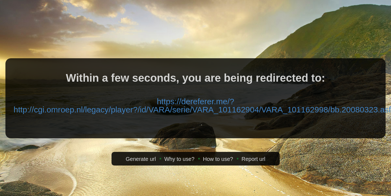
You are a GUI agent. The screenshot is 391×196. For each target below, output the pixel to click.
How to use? (218, 159)
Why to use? (179, 159)
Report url (253, 159)
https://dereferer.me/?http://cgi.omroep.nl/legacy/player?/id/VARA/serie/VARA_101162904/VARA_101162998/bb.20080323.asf (202, 105)
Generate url (141, 159)
